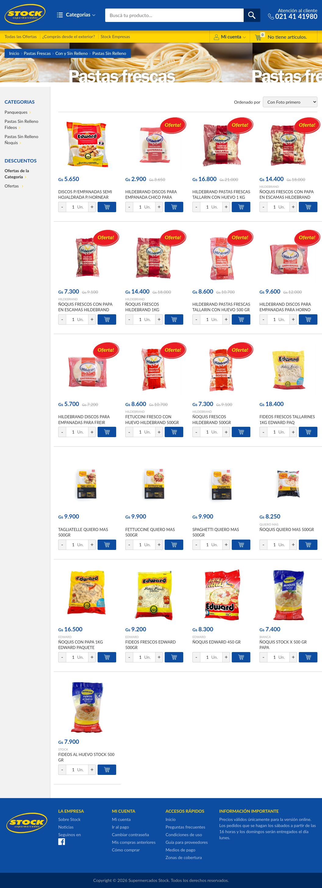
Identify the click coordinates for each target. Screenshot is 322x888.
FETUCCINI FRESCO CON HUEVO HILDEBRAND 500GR (152, 419)
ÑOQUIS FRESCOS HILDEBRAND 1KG (142, 307)
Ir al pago (120, 826)
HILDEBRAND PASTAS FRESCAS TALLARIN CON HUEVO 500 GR (221, 307)
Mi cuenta (229, 37)
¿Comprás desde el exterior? (68, 36)
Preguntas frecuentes (185, 826)
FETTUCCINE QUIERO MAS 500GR (150, 532)
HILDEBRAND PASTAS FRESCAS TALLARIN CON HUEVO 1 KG (221, 194)
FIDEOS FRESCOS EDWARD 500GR (150, 645)
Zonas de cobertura (184, 857)
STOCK (63, 749)
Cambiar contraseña (130, 834)
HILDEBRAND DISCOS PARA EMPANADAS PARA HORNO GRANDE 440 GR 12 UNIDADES (288, 310)
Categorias (76, 15)
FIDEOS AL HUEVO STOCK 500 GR (86, 757)
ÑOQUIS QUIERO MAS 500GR (286, 529)
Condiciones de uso (184, 834)
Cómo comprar (126, 849)
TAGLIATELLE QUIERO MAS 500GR (83, 532)
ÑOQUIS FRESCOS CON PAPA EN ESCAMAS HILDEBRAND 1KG (286, 197)
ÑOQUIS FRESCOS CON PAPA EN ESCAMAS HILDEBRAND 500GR (85, 310)
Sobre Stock (69, 819)
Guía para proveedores (187, 842)
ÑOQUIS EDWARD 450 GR (216, 642)
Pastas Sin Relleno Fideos (21, 124)
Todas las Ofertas (21, 36)
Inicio (14, 53)
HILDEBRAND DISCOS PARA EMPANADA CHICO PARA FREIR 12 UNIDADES (151, 197)
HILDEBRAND (269, 186)
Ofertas (12, 185)
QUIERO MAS (268, 524)
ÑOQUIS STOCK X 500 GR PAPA (283, 645)
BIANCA (265, 637)
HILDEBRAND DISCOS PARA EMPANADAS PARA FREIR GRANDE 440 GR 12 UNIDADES (87, 422)
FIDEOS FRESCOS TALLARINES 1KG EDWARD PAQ (287, 419)
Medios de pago (180, 849)
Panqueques (16, 112)
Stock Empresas (115, 36)
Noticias (65, 826)
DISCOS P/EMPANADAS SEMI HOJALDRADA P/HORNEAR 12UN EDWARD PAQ (85, 197)
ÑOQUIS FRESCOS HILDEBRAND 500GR (211, 419)
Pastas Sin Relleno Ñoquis (21, 139)
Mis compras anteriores (134, 842)
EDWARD (65, 637)
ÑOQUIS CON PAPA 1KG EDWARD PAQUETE (80, 645)
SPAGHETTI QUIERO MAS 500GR (215, 532)
